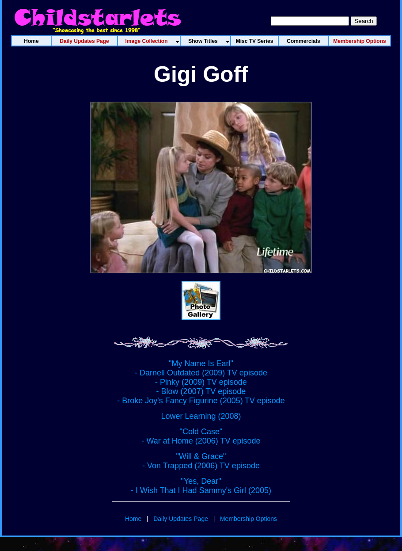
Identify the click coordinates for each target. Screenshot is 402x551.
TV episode (265, 400)
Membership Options (248, 518)
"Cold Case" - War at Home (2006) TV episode (200, 436)
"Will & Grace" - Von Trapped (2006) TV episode (201, 461)
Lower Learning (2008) (201, 416)
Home (133, 518)
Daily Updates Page (180, 518)
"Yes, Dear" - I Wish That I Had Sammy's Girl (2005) (201, 486)
